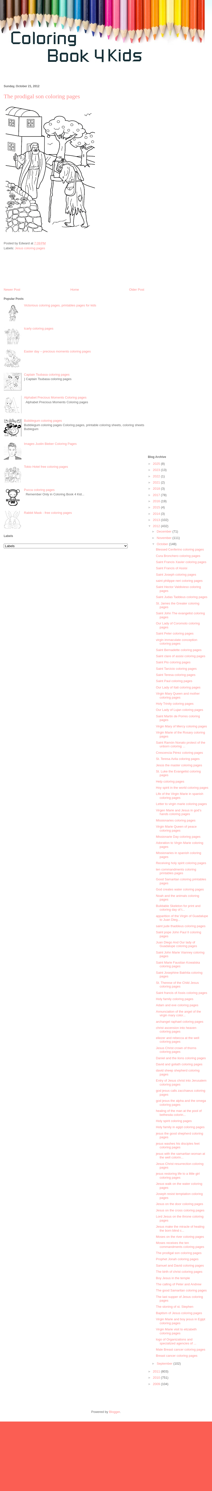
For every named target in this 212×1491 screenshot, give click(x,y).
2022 (157, 476)
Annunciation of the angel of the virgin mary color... (178, 1013)
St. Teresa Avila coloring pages (177, 759)
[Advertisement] (178, 243)
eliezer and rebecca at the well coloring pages (177, 1040)
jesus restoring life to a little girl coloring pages (178, 1175)
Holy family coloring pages (174, 999)
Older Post (136, 289)
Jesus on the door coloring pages (179, 1204)
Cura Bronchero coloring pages (178, 556)
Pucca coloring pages (39, 490)
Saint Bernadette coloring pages (178, 650)
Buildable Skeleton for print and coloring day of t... (178, 908)
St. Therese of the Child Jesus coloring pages (177, 984)
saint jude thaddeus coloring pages (180, 926)
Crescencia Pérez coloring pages (179, 752)
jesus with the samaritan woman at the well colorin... (180, 1155)
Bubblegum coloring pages (43, 420)
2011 (157, 1371)
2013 (157, 520)
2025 (157, 464)
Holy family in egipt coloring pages (180, 1127)
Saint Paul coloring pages (174, 681)
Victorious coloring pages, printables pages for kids (60, 305)
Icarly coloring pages (38, 328)
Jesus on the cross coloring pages (180, 1210)
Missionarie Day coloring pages (178, 836)
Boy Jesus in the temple (173, 1278)
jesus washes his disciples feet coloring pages (177, 1145)
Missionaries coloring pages (175, 820)
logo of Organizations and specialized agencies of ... (176, 1341)
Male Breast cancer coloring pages (180, 1349)
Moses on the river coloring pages (180, 1237)
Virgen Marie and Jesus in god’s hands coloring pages (178, 812)
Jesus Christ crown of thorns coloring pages (176, 1050)
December (165, 531)
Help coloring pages (170, 781)
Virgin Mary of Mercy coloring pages (181, 726)
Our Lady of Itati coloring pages (178, 687)
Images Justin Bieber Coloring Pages (50, 444)
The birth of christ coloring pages (179, 1271)
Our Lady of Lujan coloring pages (179, 710)
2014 (157, 514)
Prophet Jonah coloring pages (177, 1259)
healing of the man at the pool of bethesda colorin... (179, 1113)
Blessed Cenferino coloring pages (180, 549)
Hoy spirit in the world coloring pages (182, 787)
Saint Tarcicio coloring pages (176, 668)
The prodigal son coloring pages (178, 1253)
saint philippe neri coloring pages (179, 581)
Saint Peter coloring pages (174, 633)
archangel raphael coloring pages (179, 1021)
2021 (157, 482)
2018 (157, 488)
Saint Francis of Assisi (171, 568)
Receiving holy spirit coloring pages (181, 863)
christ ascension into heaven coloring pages (176, 1030)
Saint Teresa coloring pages (175, 675)
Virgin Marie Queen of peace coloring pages (176, 828)
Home (75, 289)
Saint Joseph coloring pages (176, 574)
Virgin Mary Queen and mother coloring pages (178, 695)
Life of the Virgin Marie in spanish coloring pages (179, 796)
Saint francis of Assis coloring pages (181, 993)
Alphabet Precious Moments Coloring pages (55, 397)
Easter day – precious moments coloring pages (57, 351)
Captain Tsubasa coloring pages (47, 374)
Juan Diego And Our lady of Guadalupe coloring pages (176, 944)
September (165, 1363)
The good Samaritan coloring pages (181, 1290)
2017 (157, 495)
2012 (157, 526)
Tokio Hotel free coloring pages (46, 467)
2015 (157, 507)
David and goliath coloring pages (179, 1064)
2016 (157, 501)
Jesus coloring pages (30, 248)
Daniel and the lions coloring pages (181, 1058)
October (163, 544)
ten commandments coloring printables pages (176, 871)
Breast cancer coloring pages (176, 1355)
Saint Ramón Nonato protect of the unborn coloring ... (180, 744)
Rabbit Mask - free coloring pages (48, 513)
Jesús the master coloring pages (179, 765)
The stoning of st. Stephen (174, 1306)
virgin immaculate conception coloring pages (176, 642)
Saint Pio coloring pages (173, 662)
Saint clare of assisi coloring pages (180, 656)
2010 (157, 1377)
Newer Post (12, 289)
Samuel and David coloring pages (180, 1265)
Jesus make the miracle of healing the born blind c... (180, 1228)
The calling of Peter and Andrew (178, 1284)
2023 (157, 470)
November (165, 538)
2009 (157, 1384)
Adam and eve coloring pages (177, 1005)
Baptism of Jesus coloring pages (179, 1313)
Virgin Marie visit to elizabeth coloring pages (176, 1331)
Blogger (114, 1412)
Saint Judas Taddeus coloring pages (181, 597)
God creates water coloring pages (180, 889)
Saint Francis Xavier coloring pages (181, 562)
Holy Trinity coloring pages (174, 703)
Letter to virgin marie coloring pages (181, 804)
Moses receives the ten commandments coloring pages (180, 1245)
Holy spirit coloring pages (174, 1121)
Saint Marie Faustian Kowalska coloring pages (178, 964)
